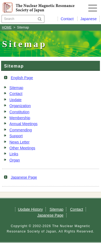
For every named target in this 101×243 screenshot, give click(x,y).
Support (16, 136)
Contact (15, 93)
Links (13, 154)
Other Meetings (22, 148)
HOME (7, 27)
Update (15, 100)
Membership (19, 118)
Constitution (19, 112)
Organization (20, 106)
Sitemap (16, 88)
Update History (30, 209)
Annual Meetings (23, 124)
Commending (20, 130)
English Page (22, 78)
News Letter (19, 142)
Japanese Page (24, 177)
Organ (14, 160)
